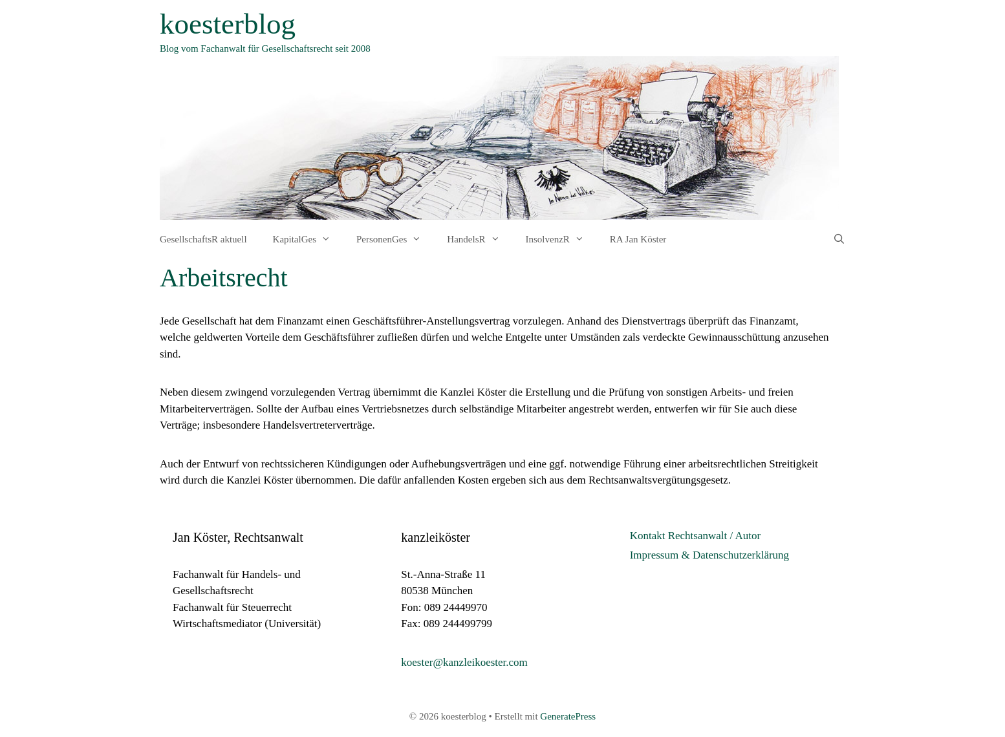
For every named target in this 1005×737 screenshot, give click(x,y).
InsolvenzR (561, 239)
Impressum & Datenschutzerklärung (709, 555)
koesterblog (228, 24)
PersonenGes (395, 239)
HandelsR (479, 239)
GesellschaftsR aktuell (203, 239)
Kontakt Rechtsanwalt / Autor (695, 535)
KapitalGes (308, 239)
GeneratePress (568, 716)
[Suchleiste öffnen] (839, 239)
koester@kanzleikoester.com (464, 662)
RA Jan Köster (638, 239)
